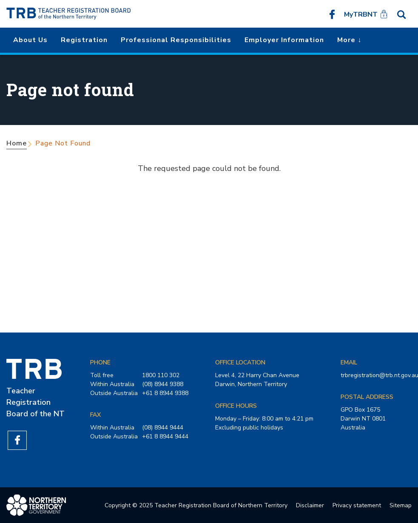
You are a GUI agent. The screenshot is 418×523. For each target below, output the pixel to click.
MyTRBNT (361, 14)
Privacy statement (357, 505)
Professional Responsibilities (176, 40)
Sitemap (401, 505)
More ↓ (349, 40)
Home (16, 143)
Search (401, 14)
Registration (84, 40)
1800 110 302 (160, 375)
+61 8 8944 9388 (165, 393)
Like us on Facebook (332, 14)
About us (30, 40)
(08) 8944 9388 (162, 384)
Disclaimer (310, 505)
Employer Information (284, 40)
